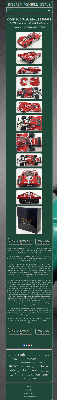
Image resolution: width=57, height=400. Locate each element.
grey (14, 355)
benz (23, 375)
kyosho (42, 371)
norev (27, 366)
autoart (30, 355)
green (45, 374)
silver (34, 363)
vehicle (33, 367)
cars (24, 378)
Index (29, 387)
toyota (47, 371)
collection (43, 366)
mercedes (22, 360)
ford (17, 374)
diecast (31, 359)
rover (19, 371)
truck (37, 374)
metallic (30, 375)
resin (34, 378)
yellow (16, 362)
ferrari (38, 355)
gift (10, 355)
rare (29, 379)
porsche (46, 355)
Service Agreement (29, 396)
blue (15, 359)
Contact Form (29, 390)
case (39, 360)
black (25, 370)
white (12, 370)
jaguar (45, 360)
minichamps (26, 363)
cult (21, 367)
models (34, 370)
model (13, 366)
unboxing (41, 362)
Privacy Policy (29, 393)
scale (22, 354)
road (11, 375)
